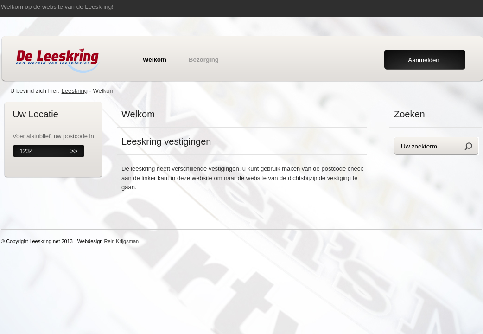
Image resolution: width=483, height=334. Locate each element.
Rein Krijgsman (121, 241)
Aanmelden (423, 60)
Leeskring (75, 90)
